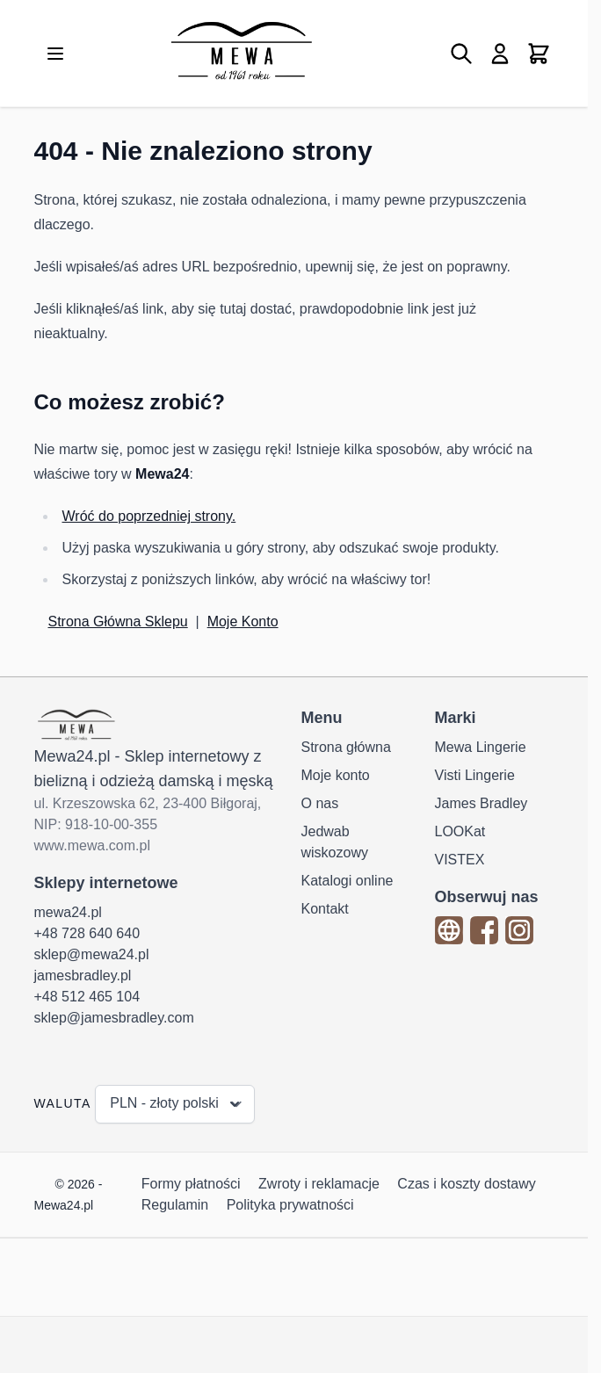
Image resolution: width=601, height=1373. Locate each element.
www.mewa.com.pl (92, 845)
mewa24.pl (68, 912)
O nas (320, 803)
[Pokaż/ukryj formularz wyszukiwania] (461, 53)
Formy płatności (191, 1183)
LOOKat (460, 831)
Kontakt (325, 908)
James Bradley (481, 803)
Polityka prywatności (290, 1204)
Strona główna (346, 747)
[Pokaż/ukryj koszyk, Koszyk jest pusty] (538, 53)
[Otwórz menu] (55, 54)
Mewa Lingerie (480, 747)
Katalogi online (347, 880)
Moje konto (335, 775)
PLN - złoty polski (176, 1104)
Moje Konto (243, 621)
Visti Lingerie (475, 775)
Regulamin (174, 1204)
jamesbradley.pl (83, 975)
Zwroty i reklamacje (319, 1183)
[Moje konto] (500, 53)
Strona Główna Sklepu (118, 621)
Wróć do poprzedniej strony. (149, 516)
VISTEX (460, 859)
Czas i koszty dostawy (466, 1183)
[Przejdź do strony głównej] (241, 53)
